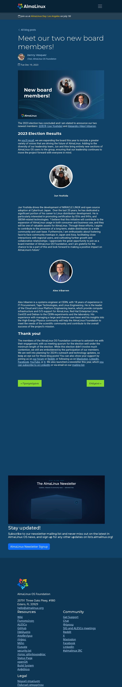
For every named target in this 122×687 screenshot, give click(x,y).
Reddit (51, 358)
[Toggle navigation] (100, 6)
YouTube (35, 361)
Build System (25, 665)
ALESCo (22, 624)
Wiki (20, 617)
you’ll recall (27, 140)
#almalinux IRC (72, 650)
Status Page (24, 658)
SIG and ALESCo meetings (79, 628)
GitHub (21, 628)
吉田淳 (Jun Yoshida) (51, 126)
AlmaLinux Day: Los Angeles (45, 16)
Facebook (23, 361)
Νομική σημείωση (28, 681)
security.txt (24, 650)
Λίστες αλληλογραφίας (31, 654)
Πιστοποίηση (25, 621)
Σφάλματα (23, 632)
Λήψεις (21, 639)
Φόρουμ (68, 624)
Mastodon (82, 358)
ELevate (22, 647)
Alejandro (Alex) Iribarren (82, 126)
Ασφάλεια (23, 669)
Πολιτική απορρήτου (30, 685)
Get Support (70, 617)
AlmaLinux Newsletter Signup (29, 546)
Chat (66, 621)
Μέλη (20, 643)
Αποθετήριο (24, 636)
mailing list (78, 365)
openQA (22, 662)
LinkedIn (94, 358)
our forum (38, 358)
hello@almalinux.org (30, 608)
